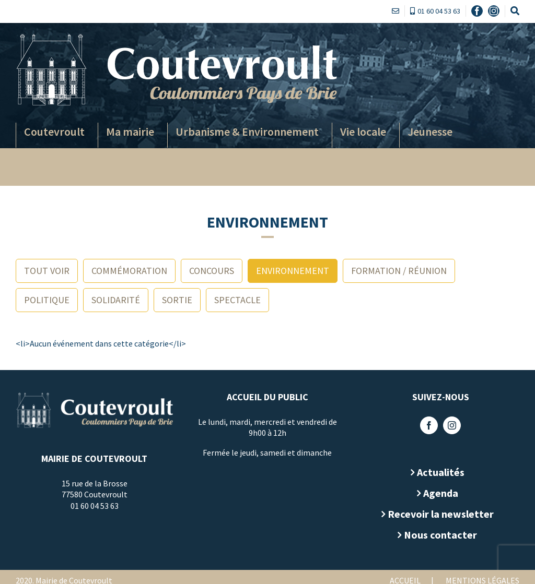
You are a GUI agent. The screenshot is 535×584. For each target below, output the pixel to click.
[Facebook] (425, 425)
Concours (211, 271)
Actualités (436, 472)
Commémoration (129, 271)
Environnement (292, 271)
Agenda (436, 492)
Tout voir (46, 271)
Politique (46, 300)
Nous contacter (436, 534)
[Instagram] (448, 425)
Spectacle (237, 300)
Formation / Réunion (399, 271)
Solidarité (115, 300)
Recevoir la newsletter (436, 513)
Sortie (177, 300)
